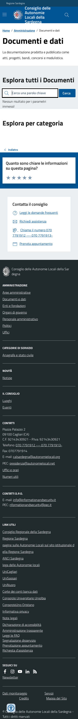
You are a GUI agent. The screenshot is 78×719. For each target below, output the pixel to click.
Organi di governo (14, 312)
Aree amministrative (16, 292)
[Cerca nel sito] (65, 15)
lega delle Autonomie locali (21, 564)
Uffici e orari (10, 469)
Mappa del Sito (56, 698)
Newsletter (10, 677)
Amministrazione (24, 30)
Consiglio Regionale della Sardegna (26, 531)
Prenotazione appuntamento (22, 645)
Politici (6, 325)
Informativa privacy (15, 611)
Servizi (49, 693)
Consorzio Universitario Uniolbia (24, 598)
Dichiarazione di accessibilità (21, 624)
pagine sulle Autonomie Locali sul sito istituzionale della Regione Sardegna (38, 548)
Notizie (7, 377)
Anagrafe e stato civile (17, 355)
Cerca (67, 93)
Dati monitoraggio (14, 693)
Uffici (5, 332)
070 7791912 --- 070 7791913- (39, 445)
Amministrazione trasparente (22, 630)
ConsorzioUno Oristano (18, 604)
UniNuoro (8, 584)
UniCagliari (9, 571)
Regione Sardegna (15, 3)
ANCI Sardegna (13, 558)
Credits (24, 698)
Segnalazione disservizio (19, 640)
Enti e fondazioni (14, 305)
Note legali (9, 618)
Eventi (6, 407)
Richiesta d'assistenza (17, 650)
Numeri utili (10, 476)
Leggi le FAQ (11, 635)
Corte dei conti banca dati (20, 591)
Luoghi (7, 400)
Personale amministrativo (20, 318)
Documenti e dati (14, 299)
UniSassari (9, 578)
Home (6, 30)
